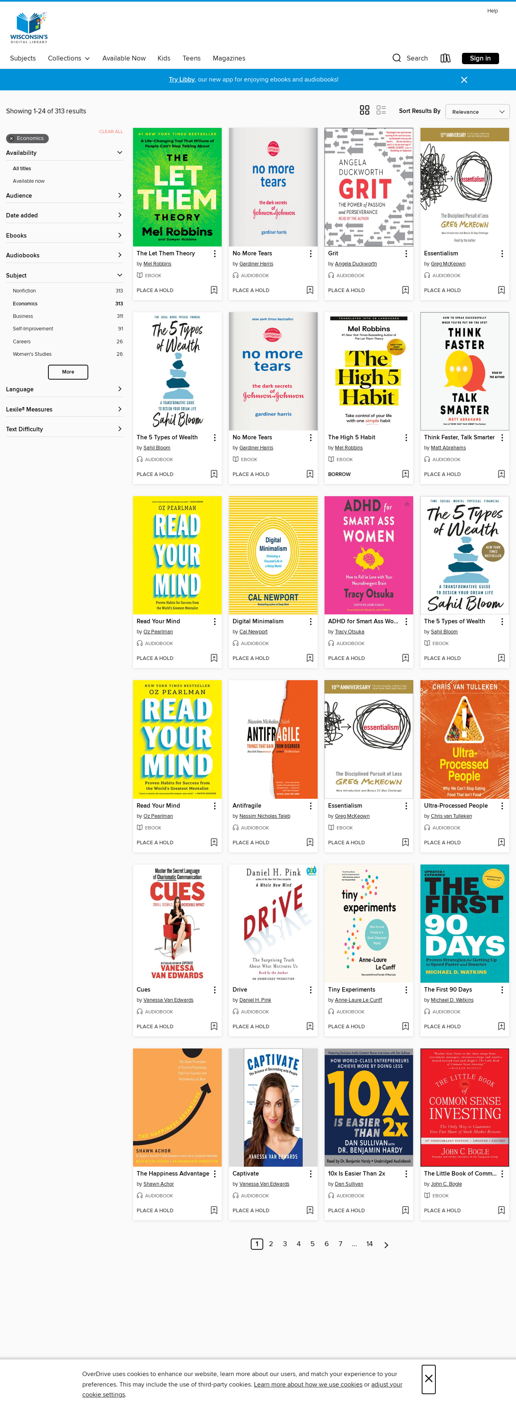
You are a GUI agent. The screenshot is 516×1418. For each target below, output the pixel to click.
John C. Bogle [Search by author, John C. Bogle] (446, 1184)
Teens (192, 58)
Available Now (124, 58)
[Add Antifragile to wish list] (310, 843)
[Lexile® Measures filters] (64, 410)
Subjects (23, 58)
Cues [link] (143, 990)
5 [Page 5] (312, 1244)
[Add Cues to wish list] (214, 1027)
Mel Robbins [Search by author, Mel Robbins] (157, 264)
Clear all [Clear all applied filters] (111, 132)
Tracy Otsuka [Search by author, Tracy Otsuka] (349, 632)
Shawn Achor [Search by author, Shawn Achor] (159, 1184)
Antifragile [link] (247, 806)
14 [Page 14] (369, 1244)
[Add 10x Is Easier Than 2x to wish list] (405, 1211)
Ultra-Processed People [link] (456, 806)
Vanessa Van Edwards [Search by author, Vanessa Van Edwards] (169, 1000)
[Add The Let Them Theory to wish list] (214, 291)
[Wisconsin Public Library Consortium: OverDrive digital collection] (29, 27)
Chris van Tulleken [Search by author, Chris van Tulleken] (451, 816)
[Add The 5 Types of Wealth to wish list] (214, 475)
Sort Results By (420, 111)
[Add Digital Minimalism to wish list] (310, 659)
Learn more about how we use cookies (308, 1384)
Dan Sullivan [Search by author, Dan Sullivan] (349, 1184)
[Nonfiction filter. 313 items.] (68, 291)
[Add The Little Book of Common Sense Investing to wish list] (501, 1211)
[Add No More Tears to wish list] (310, 291)
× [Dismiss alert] (464, 80)
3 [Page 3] (285, 1244)
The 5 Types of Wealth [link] (167, 437)
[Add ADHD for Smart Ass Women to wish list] (405, 659)
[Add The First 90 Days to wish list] (501, 1027)
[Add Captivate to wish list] (310, 1211)
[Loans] (446, 60)
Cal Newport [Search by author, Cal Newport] (253, 632)
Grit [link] (333, 253)
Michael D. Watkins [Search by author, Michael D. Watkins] (452, 1000)
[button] (409, 60)
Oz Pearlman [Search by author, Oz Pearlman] (158, 632)
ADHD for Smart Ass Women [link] (365, 621)
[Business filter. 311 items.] (68, 316)
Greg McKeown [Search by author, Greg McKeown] (448, 264)
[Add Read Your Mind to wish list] (214, 659)
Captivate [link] (246, 1174)
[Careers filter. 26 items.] (68, 342)
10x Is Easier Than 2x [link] (356, 1174)
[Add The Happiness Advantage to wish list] (214, 1211)
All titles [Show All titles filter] (22, 168)
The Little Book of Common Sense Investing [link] (461, 1174)
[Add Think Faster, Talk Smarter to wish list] (501, 475)
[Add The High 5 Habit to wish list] (405, 475)
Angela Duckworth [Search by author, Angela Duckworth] (356, 264)
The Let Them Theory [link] (166, 253)
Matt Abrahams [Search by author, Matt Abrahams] (448, 448)
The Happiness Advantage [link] (173, 1174)
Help (492, 11)
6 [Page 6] (327, 1244)
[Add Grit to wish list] (405, 291)
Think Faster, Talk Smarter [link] (459, 437)
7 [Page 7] (340, 1244)
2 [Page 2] (271, 1244)
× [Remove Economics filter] (11, 138)
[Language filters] (64, 390)
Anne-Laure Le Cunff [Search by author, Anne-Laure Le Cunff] (358, 1000)
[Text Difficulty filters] (64, 430)
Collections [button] (69, 58)
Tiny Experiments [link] (351, 990)
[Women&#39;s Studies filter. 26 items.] (68, 354)
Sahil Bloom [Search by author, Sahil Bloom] (157, 448)
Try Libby (182, 79)
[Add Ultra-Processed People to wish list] (501, 843)
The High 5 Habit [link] (351, 437)
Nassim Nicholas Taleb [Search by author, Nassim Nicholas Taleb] (264, 816)
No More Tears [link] (252, 253)
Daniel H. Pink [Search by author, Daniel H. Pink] (255, 1000)
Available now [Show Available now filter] (29, 181)
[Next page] (386, 1244)
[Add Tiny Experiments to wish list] (405, 1027)
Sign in (480, 58)
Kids (164, 58)
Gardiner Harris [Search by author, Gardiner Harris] (256, 264)
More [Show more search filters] (68, 372)
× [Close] (429, 1379)
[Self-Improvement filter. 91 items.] (68, 329)
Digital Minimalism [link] (258, 621)
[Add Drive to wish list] (310, 1027)
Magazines (229, 58)
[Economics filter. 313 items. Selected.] (68, 304)
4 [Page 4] (299, 1244)
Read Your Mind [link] (158, 621)
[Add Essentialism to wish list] (501, 291)
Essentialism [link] (441, 253)
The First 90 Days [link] (448, 990)
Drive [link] (240, 990)
